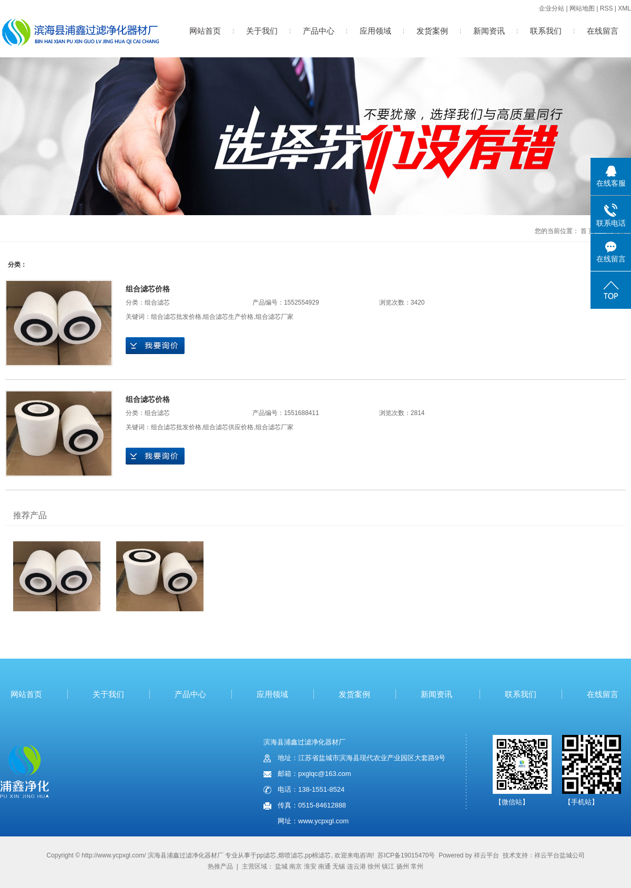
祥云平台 (486, 855)
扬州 (402, 866)
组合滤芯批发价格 (176, 316)
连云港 (356, 866)
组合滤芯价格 (148, 289)
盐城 (281, 866)
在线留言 (602, 30)
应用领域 (375, 30)
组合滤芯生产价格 (228, 316)
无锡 (338, 866)
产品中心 (318, 30)
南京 (295, 866)
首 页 (588, 231)
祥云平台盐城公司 (559, 855)
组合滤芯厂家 (274, 316)
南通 (324, 866)
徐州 (374, 866)
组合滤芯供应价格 (228, 427)
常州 (417, 866)
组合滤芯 (157, 302)
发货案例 (432, 30)
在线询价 (155, 345)
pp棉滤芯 (318, 855)
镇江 (388, 866)
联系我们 (546, 30)
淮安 (310, 866)
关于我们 (262, 30)
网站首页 (205, 30)
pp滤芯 (266, 855)
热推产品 (220, 866)
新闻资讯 (489, 30)
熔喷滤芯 (290, 855)
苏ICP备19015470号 (406, 855)
